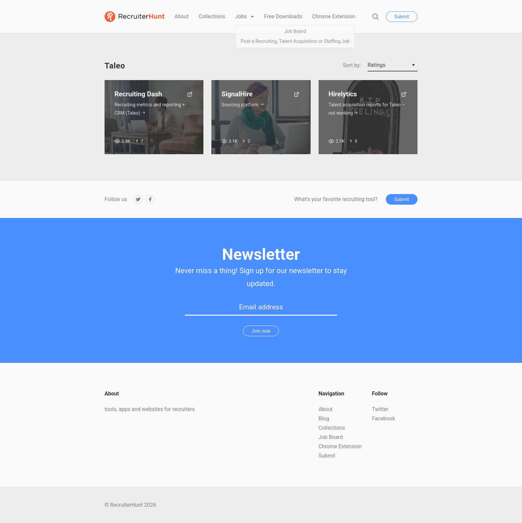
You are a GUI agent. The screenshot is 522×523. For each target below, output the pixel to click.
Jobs (241, 16)
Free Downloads (283, 16)
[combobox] (392, 65)
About (181, 16)
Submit (401, 16)
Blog (324, 418)
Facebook (383, 418)
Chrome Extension (334, 16)
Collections (212, 16)
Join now (261, 331)
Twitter (380, 409)
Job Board (331, 437)
